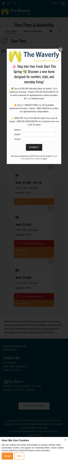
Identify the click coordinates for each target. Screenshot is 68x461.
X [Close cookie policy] (65, 440)
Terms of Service (36, 159)
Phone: (17, 139)
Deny (19, 456)
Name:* (17, 130)
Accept (7, 456)
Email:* (17, 134)
